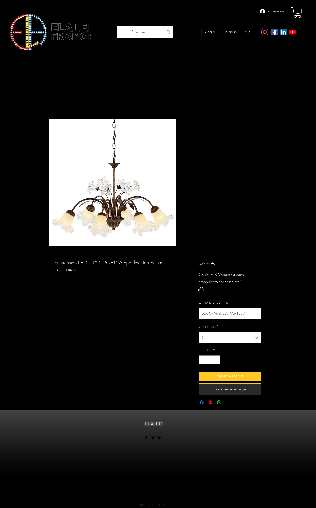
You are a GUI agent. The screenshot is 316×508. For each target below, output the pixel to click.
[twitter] (153, 437)
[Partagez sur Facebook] (201, 402)
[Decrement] (202, 360)
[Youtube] (292, 32)
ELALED (154, 423)
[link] (297, 12)
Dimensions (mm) (214, 302)
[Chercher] (138, 32)
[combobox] (230, 313)
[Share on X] (228, 402)
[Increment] (216, 360)
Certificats (208, 326)
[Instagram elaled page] (264, 32)
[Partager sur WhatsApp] (219, 402)
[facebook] (274, 32)
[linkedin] (283, 32)
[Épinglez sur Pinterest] (210, 402)
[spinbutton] (209, 360)
